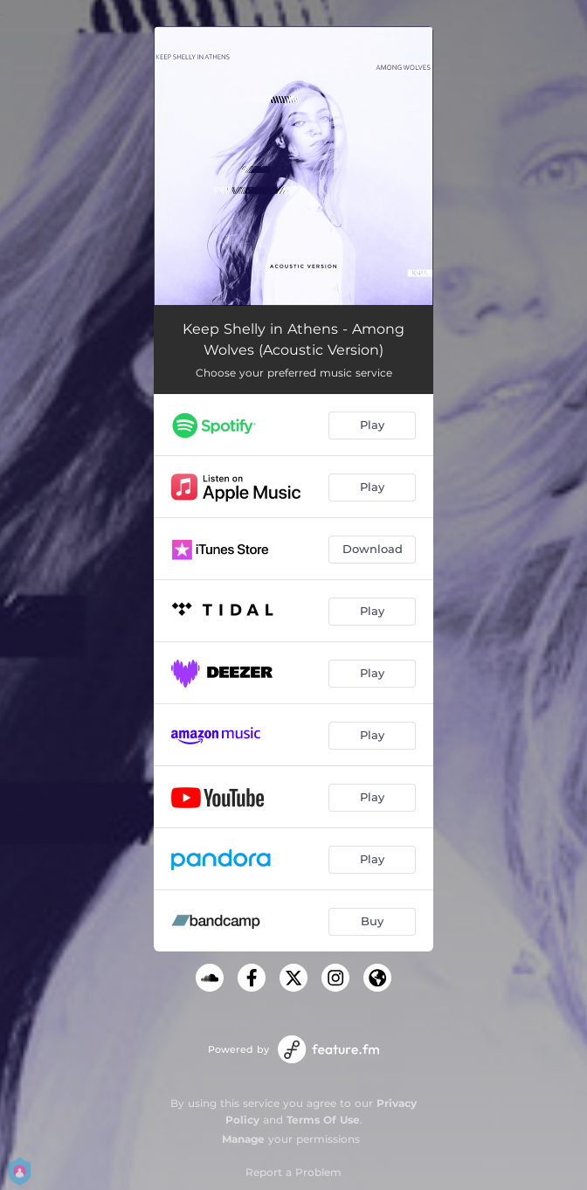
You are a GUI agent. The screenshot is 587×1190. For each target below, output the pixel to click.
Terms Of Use (323, 1119)
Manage (243, 1138)
